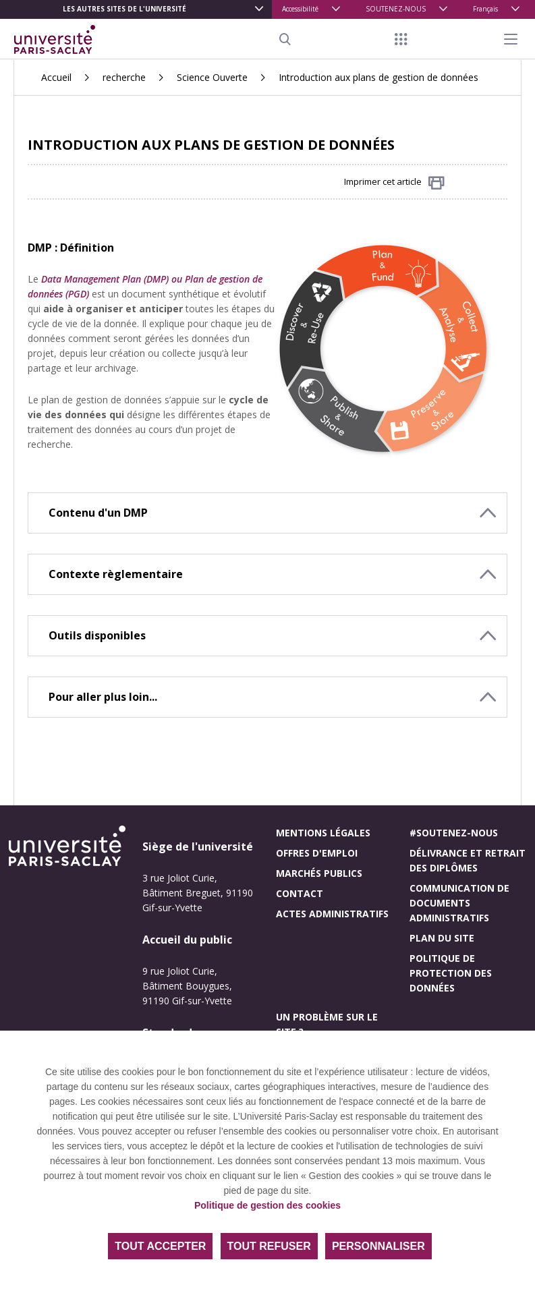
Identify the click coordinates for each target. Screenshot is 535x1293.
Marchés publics (319, 873)
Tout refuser (269, 1246)
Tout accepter (160, 1246)
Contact (299, 893)
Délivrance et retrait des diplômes (468, 860)
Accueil (56, 77)
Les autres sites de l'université (124, 8)
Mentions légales (323, 832)
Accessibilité (300, 8)
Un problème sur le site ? (327, 1024)
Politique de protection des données (451, 973)
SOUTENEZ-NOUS (396, 8)
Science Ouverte (212, 77)
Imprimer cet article (394, 182)
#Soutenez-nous (454, 832)
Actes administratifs (332, 913)
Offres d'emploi (317, 852)
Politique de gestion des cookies (267, 1205)
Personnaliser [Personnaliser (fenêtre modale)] (378, 1246)
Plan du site (442, 937)
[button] (267, 513)
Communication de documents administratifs (459, 903)
